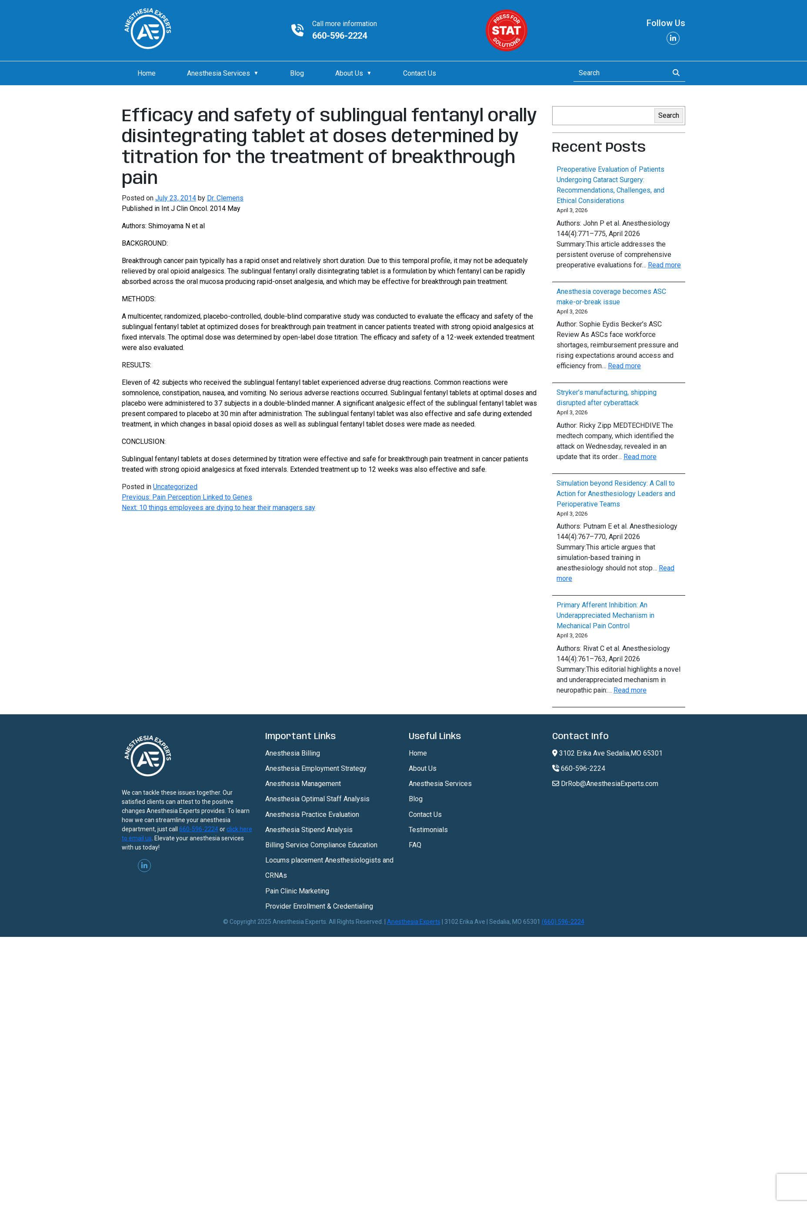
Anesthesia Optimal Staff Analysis (317, 799)
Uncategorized (175, 487)
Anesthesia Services (218, 73)
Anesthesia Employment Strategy (316, 768)
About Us (349, 73)
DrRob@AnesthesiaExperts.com (605, 784)
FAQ (415, 845)
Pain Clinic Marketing (297, 891)
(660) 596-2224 (563, 921)
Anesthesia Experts (413, 921)
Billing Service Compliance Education (321, 845)
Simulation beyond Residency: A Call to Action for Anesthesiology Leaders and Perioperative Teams (616, 493)
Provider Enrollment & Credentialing (319, 906)
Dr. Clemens (225, 198)
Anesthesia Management (303, 784)
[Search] (619, 73)
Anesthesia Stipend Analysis (309, 830)
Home (146, 73)
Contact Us (419, 73)
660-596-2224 (339, 35)
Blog (297, 73)
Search (668, 115)
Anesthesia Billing (292, 753)
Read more (664, 265)
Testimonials (428, 830)
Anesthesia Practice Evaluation (312, 814)
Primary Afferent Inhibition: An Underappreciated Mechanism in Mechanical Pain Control (605, 615)
